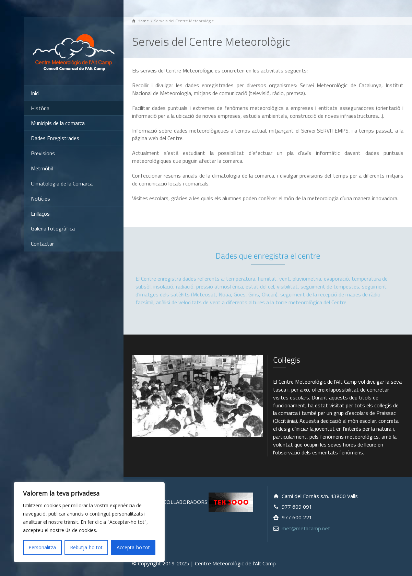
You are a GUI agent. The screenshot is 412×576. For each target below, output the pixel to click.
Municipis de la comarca (58, 123)
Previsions (43, 153)
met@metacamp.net (306, 528)
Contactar (42, 243)
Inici (35, 93)
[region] (89, 522)
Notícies (40, 198)
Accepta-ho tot (133, 547)
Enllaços (40, 214)
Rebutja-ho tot (86, 547)
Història (40, 108)
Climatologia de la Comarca (62, 183)
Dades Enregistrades (55, 138)
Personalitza (42, 547)
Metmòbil (42, 168)
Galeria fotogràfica (53, 228)
